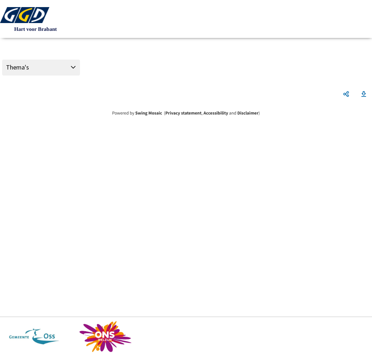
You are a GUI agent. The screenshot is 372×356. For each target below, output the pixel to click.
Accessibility (216, 113)
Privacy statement (183, 113)
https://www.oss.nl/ (34, 336)
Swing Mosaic (148, 113)
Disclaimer (247, 113)
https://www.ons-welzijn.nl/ (105, 336)
